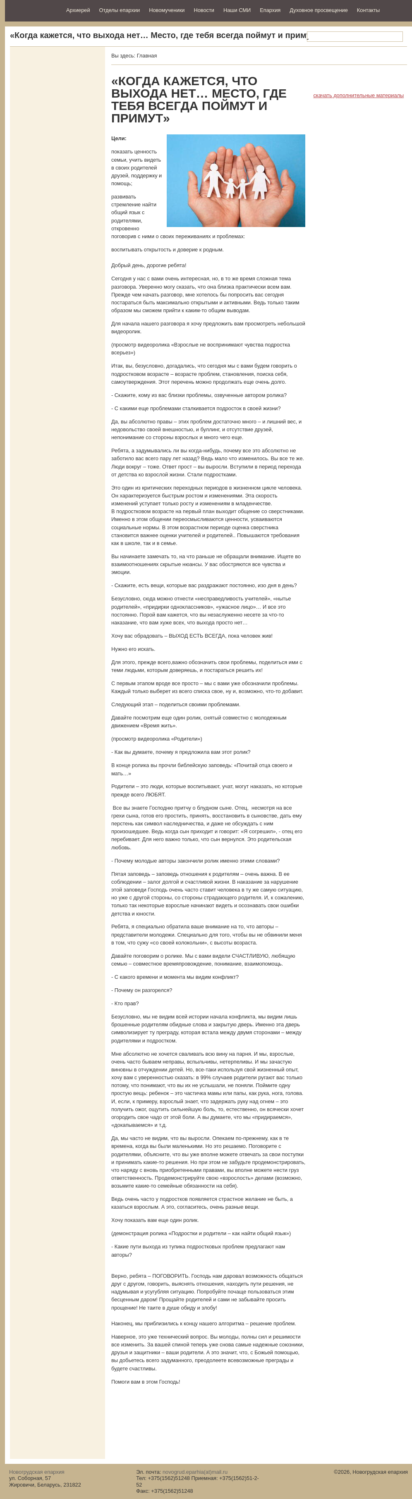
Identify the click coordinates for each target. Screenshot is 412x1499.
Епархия (270, 10)
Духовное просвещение (319, 10)
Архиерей (78, 10)
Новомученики (166, 10)
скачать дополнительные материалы (358, 95)
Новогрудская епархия (33, 9)
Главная (147, 56)
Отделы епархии (119, 10)
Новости (204, 10)
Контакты (368, 10)
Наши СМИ (237, 10)
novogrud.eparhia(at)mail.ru (195, 1472)
